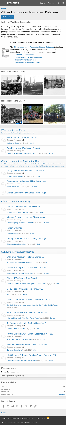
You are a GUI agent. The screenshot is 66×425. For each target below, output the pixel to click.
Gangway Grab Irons (14, 350)
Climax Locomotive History (15, 201)
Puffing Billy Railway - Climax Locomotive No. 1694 (30, 334)
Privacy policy (29, 418)
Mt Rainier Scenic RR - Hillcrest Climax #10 (27, 312)
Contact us (5, 418)
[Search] (63, 3)
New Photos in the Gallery (13, 72)
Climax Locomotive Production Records (22, 161)
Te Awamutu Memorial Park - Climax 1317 (26, 323)
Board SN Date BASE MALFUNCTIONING (22, 154)
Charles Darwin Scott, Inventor (18, 212)
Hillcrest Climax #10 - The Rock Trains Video (23, 318)
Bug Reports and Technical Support (23, 148)
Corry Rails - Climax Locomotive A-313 (25, 289)
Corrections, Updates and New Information (27, 181)
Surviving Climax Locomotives (27, 62)
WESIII (35, 350)
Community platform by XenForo (20, 423)
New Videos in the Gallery (13, 101)
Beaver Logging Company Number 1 (20, 223)
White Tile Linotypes (14, 187)
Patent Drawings (14, 228)
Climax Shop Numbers (24, 55)
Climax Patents (12, 233)
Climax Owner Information (25, 60)
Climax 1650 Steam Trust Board (22, 278)
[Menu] (3, 3)
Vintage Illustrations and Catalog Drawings (26, 238)
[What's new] (58, 3)
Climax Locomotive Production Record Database (34, 47)
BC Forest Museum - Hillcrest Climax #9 (25, 257)
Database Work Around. (15, 176)
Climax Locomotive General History (23, 206)
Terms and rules (17, 418)
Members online (8, 368)
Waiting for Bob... (13, 143)
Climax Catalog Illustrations (16, 244)
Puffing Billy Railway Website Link (19, 339)
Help (37, 418)
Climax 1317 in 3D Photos (16, 329)
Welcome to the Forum (13, 130)
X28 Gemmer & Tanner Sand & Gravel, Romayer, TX (31, 355)
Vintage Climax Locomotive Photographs (26, 217)
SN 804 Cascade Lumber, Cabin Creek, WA (27, 344)
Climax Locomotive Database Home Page (26, 193)
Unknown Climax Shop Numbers (28, 57)
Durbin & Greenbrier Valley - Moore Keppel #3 (28, 299)
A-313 (9, 294)
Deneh (32, 143)
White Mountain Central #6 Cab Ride (20, 273)
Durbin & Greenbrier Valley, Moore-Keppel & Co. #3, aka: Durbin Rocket (32, 305)
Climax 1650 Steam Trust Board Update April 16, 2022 (26, 284)
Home (43, 418)
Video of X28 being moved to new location (22, 361)
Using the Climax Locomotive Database (25, 170)
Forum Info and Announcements (22, 137)
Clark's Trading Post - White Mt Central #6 (26, 267)
